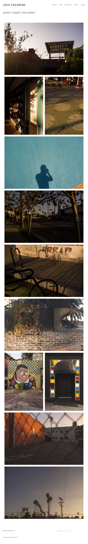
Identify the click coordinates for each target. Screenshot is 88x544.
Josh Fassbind (14, 5)
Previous (60, 531)
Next (69, 531)
